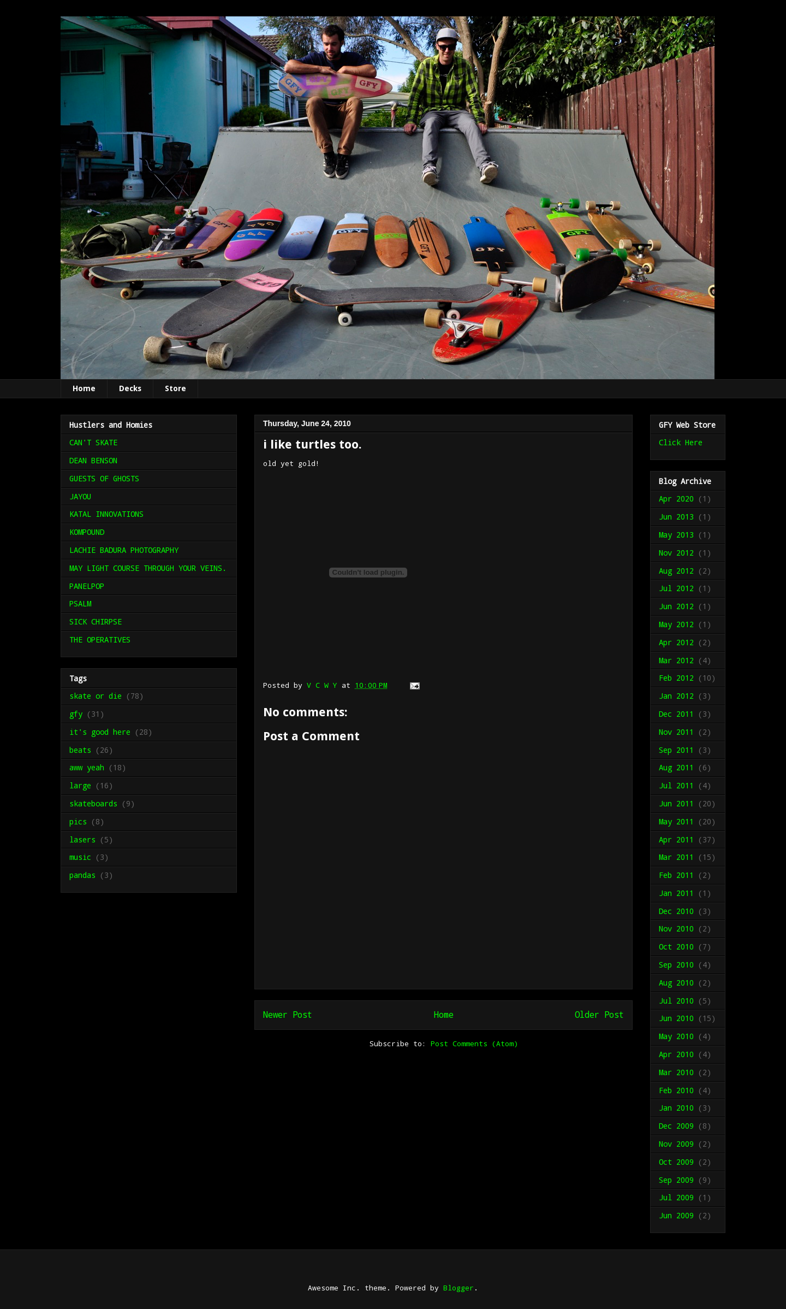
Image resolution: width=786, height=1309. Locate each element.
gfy (75, 714)
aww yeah (86, 767)
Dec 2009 (676, 1126)
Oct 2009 (676, 1162)
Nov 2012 (676, 552)
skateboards (93, 803)
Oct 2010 (676, 946)
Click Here (680, 442)
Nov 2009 (676, 1144)
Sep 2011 (676, 750)
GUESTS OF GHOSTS (104, 478)
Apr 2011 (676, 839)
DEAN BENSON (93, 460)
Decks (130, 388)
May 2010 (676, 1036)
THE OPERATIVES (99, 639)
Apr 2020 (676, 498)
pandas (82, 875)
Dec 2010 (676, 911)
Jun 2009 (676, 1215)
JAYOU (80, 496)
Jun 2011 (676, 803)
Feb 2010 (676, 1090)
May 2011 (676, 821)
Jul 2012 (676, 588)
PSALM (80, 603)
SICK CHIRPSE (95, 621)
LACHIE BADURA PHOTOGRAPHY (123, 550)
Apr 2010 (676, 1054)
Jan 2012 (676, 696)
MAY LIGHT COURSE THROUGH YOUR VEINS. (148, 568)
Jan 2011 (676, 893)
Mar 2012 (676, 660)
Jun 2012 (676, 606)
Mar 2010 (676, 1072)
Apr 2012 (676, 642)
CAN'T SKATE (93, 442)
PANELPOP (86, 586)
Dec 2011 (676, 714)
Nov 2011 (676, 732)
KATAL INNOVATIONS (106, 514)
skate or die (95, 696)
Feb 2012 (676, 678)
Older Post (599, 1014)
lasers (82, 839)
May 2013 (676, 534)
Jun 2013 (676, 516)
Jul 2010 (676, 1000)
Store (175, 388)
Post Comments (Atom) (474, 1043)
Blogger (458, 1288)
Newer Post (287, 1014)
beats (80, 750)
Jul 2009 (676, 1197)
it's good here (99, 732)
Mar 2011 (676, 857)
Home (84, 388)
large (80, 785)
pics (78, 821)
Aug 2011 (676, 767)
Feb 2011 (676, 875)
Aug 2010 (676, 982)
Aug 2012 (676, 570)
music (80, 857)
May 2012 (676, 624)
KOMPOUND (86, 532)
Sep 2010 (676, 964)
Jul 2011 (676, 785)
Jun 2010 (676, 1018)
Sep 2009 (676, 1180)
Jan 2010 (676, 1107)
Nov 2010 (676, 928)
